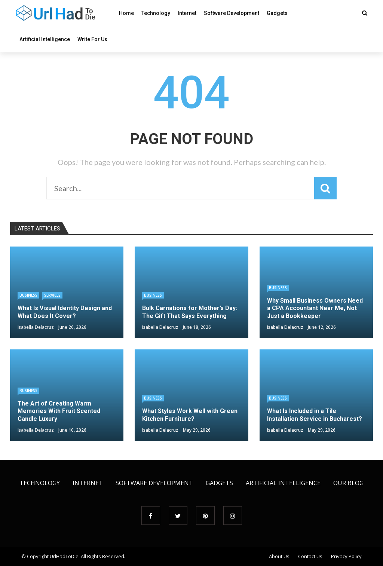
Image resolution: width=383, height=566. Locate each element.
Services (52, 295)
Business (28, 295)
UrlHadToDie (64, 556)
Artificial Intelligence (44, 39)
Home (126, 13)
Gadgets (277, 13)
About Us (279, 556)
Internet (187, 13)
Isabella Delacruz (36, 327)
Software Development (231, 13)
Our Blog (348, 483)
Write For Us (92, 39)
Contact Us (310, 556)
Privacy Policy (346, 556)
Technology (155, 13)
